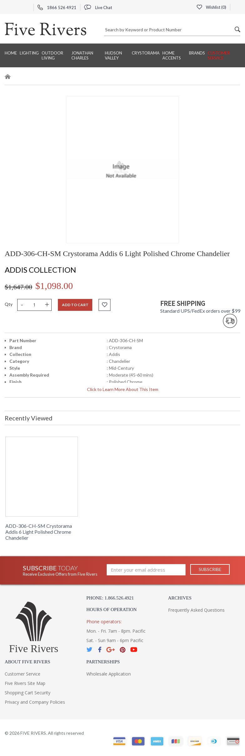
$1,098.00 (54, 285)
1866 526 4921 (57, 7)
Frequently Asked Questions (196, 610)
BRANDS (197, 52)
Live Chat (98, 7)
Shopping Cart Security (27, 693)
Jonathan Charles (82, 55)
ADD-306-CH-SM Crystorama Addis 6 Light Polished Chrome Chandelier (38, 532)
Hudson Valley (113, 55)
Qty (9, 304)
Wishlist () (211, 7)
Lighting (29, 52)
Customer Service (219, 55)
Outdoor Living (52, 55)
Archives (179, 597)
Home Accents (171, 55)
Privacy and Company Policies (35, 702)
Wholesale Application (108, 674)
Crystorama (146, 52)
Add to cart (75, 304)
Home (11, 52)
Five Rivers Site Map (25, 683)
